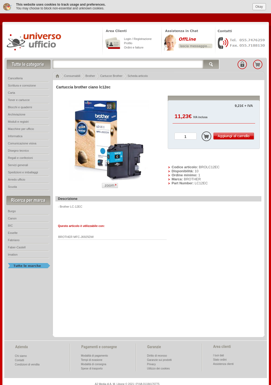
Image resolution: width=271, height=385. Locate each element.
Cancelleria (15, 77)
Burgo (12, 210)
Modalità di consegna (93, 363)
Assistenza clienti (223, 363)
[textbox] (135, 63)
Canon (12, 217)
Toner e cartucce (19, 99)
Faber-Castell (17, 246)
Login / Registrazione (138, 38)
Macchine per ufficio (21, 128)
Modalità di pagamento (94, 354)
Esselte (13, 232)
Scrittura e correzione (22, 84)
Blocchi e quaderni (20, 106)
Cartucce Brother (111, 75)
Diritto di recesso (157, 354)
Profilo (128, 42)
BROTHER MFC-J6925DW (76, 236)
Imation (13, 253)
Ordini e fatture (134, 46)
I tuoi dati (218, 354)
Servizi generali (18, 164)
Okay (259, 6)
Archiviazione (16, 113)
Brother (90, 75)
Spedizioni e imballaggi (23, 171)
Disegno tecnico (18, 149)
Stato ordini (220, 358)
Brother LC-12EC (71, 205)
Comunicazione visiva (22, 142)
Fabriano (14, 239)
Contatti (19, 359)
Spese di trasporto (92, 367)
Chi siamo (21, 355)
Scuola (12, 186)
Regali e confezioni (20, 157)
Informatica (15, 135)
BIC (10, 224)
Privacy (151, 363)
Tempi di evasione (91, 359)
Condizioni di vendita (27, 363)
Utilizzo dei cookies (158, 367)
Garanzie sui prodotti (159, 359)
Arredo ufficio (16, 178)
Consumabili (72, 75)
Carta (11, 92)
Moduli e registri (18, 120)
